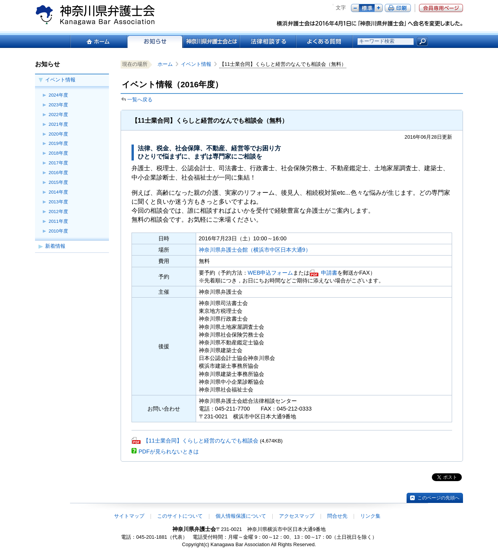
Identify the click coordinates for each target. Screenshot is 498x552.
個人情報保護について (241, 516)
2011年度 (58, 221)
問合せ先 (337, 516)
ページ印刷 (398, 8)
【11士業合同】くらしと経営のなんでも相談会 (200, 440)
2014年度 (58, 192)
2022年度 (58, 114)
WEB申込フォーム (270, 273)
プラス (379, 8)
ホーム (98, 41)
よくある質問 (324, 41)
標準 (367, 8)
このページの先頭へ (438, 498)
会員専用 (441, 8)
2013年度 (58, 201)
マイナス (355, 8)
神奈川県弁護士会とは (211, 41)
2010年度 (58, 231)
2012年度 (58, 211)
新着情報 (55, 246)
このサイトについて (180, 516)
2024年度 (58, 95)
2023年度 (58, 104)
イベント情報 (60, 80)
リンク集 (370, 516)
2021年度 (58, 124)
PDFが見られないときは (169, 451)
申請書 (329, 273)
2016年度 (58, 172)
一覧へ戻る (140, 99)
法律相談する (267, 41)
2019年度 (58, 143)
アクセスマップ (296, 516)
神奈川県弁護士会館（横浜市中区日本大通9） (255, 250)
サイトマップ (129, 516)
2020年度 (58, 134)
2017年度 (58, 162)
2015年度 (58, 182)
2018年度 (58, 153)
